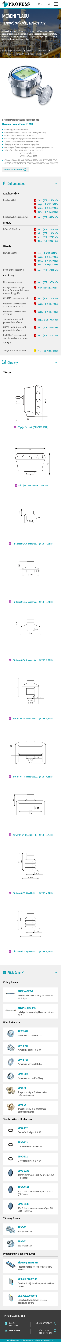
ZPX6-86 (22, 1088)
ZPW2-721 (23, 1059)
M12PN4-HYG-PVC (27, 1008)
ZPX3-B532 (23, 1204)
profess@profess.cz (16, 1330)
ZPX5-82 (22, 1227)
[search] (49, 4)
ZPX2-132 (23, 1156)
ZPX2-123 (23, 1142)
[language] (40, 4)
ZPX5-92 (22, 1241)
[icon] (56, 183)
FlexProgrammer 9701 (29, 1262)
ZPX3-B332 (23, 1187)
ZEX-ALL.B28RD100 (27, 1279)
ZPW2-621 (23, 1031)
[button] (30, 183)
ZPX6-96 (22, 1104)
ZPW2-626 (23, 1045)
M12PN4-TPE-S (25, 991)
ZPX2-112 (23, 1128)
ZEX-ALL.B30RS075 (27, 1295)
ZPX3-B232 (23, 1170)
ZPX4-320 (23, 1074)
